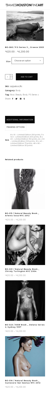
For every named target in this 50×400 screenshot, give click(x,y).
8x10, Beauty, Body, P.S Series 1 (24, 95)
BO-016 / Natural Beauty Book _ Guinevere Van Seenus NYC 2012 (23, 381)
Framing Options (16, 127)
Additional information (20, 119)
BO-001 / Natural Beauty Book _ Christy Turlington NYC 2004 (22, 270)
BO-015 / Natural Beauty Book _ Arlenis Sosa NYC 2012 (22, 214)
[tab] (20, 119)
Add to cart (27, 77)
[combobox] (27, 60)
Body (18, 90)
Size (8, 61)
